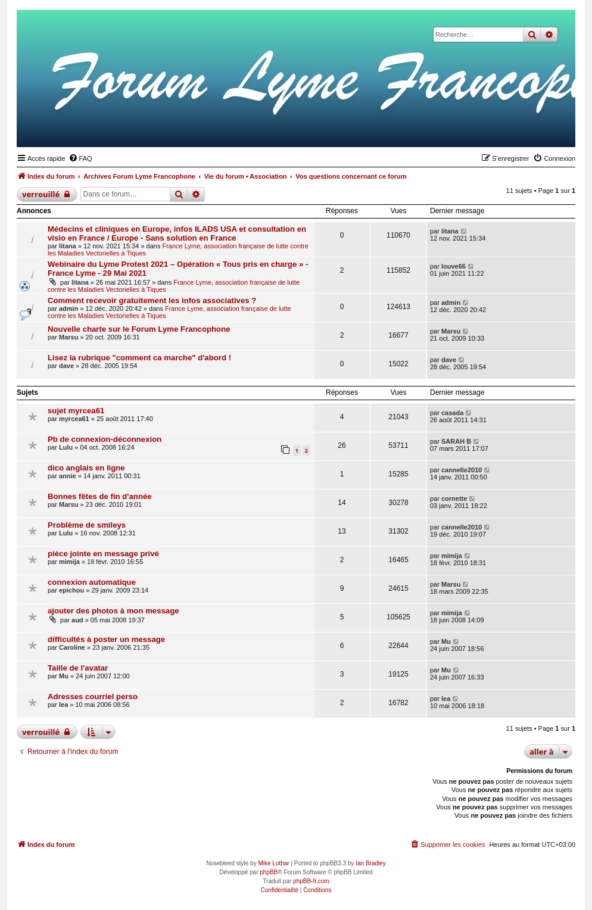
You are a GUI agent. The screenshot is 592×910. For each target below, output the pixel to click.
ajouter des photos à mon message (113, 610)
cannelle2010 (461, 469)
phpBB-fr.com (311, 881)
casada (452, 412)
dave (66, 365)
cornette (454, 498)
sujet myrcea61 (76, 410)
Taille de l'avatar (78, 667)
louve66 (453, 266)
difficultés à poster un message (106, 639)
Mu (446, 641)
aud (77, 620)
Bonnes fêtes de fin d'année (100, 496)
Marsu (68, 337)
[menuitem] (80, 158)
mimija (69, 561)
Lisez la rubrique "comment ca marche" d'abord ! (139, 357)
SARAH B (456, 441)
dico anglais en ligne (86, 467)
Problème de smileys (87, 525)
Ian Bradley (371, 863)
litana (67, 246)
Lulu (66, 447)
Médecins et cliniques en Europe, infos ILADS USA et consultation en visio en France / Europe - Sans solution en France (177, 233)
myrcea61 (74, 418)
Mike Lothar (273, 863)
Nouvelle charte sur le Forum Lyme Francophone (139, 329)
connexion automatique (92, 582)
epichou (71, 590)
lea (63, 704)
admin (68, 308)
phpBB (269, 872)
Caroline (72, 647)
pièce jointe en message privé (103, 553)
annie (67, 475)
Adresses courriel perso (93, 696)
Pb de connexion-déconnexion (104, 439)
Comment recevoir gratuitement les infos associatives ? (152, 300)
